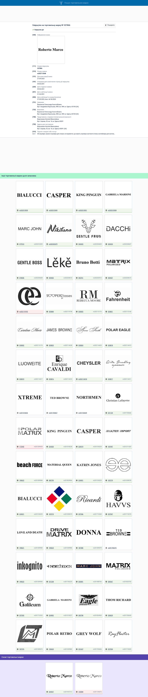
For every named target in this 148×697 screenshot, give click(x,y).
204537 (50, 692)
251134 (109, 413)
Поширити (109, 25)
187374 (50, 514)
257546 (79, 514)
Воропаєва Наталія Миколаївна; (48, 119)
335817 (109, 379)
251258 (50, 582)
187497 (109, 447)
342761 (79, 278)
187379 (109, 480)
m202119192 (22, 312)
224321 (20, 514)
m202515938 (110, 210)
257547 (109, 514)
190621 (20, 548)
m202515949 (51, 210)
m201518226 (22, 413)
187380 (79, 548)
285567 (109, 582)
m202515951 (81, 210)
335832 (20, 345)
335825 (50, 345)
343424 (109, 244)
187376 (20, 649)
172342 (20, 447)
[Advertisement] (74, 13)
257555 (20, 615)
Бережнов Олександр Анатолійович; (49, 104)
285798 (79, 615)
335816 (50, 379)
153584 (79, 692)
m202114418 (81, 379)
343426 (50, 278)
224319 (79, 447)
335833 (79, 312)
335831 (109, 312)
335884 (50, 312)
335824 (79, 345)
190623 (20, 582)
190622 (20, 480)
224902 (50, 615)
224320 (50, 447)
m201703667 (51, 413)
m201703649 (81, 413)
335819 (20, 379)
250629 (109, 615)
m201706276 (110, 548)
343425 (79, 244)
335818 (109, 345)
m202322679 (51, 244)
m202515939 (22, 210)
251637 (79, 649)
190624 (50, 548)
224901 (79, 480)
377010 (20, 244)
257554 (109, 649)
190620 (50, 649)
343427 (109, 278)
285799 (50, 480)
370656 (20, 278)
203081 (79, 582)
